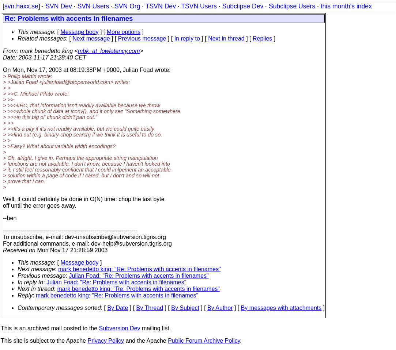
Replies (262, 38)
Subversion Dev (119, 328)
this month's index (346, 6)
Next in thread (226, 38)
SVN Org (127, 6)
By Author (220, 308)
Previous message (142, 38)
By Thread (149, 308)
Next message (91, 38)
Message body (79, 32)
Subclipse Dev (242, 6)
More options (124, 32)
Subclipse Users (292, 6)
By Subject (185, 308)
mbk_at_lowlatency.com (109, 51)
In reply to (187, 38)
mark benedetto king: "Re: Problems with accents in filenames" (139, 269)
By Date (117, 308)
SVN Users (93, 6)
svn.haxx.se (21, 6)
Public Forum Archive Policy (204, 341)
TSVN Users (199, 6)
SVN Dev (58, 6)
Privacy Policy (105, 341)
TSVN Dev (161, 6)
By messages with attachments (281, 308)
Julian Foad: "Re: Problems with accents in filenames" (139, 276)
